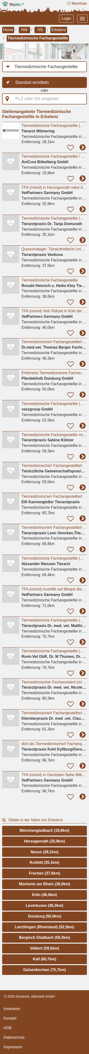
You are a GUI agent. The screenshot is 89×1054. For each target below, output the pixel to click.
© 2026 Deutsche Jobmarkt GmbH (29, 996)
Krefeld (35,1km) (44, 862)
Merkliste (77, 3)
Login (66, 18)
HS (40, 30)
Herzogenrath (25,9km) (44, 841)
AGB (8, 1028)
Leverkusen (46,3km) (44, 905)
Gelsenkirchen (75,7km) (44, 970)
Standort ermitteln (32, 82)
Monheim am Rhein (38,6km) (44, 884)
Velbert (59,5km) (44, 948)
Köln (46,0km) (44, 895)
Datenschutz (14, 1037)
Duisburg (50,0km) (44, 916)
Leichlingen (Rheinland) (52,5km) (44, 927)
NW (24, 30)
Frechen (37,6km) (44, 873)
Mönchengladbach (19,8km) (45, 830)
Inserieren (12, 1009)
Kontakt (10, 1018)
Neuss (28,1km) (44, 852)
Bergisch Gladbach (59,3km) (44, 937)
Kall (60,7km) (44, 959)
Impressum (13, 1047)
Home (8, 30)
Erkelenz (58, 30)
